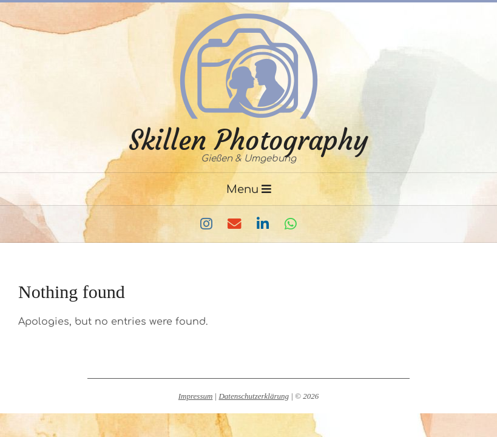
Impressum (195, 396)
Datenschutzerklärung (253, 396)
